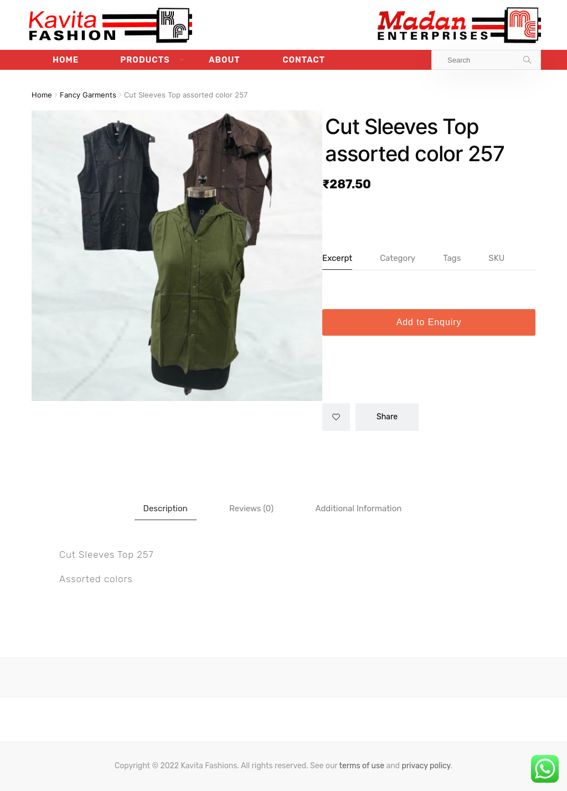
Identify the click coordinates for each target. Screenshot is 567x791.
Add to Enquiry (429, 322)
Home (66, 60)
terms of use (361, 766)
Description (165, 508)
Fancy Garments (88, 95)
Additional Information (358, 508)
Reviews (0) (251, 508)
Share (387, 417)
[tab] (166, 508)
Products (145, 60)
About (224, 60)
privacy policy (425, 766)
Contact (303, 60)
